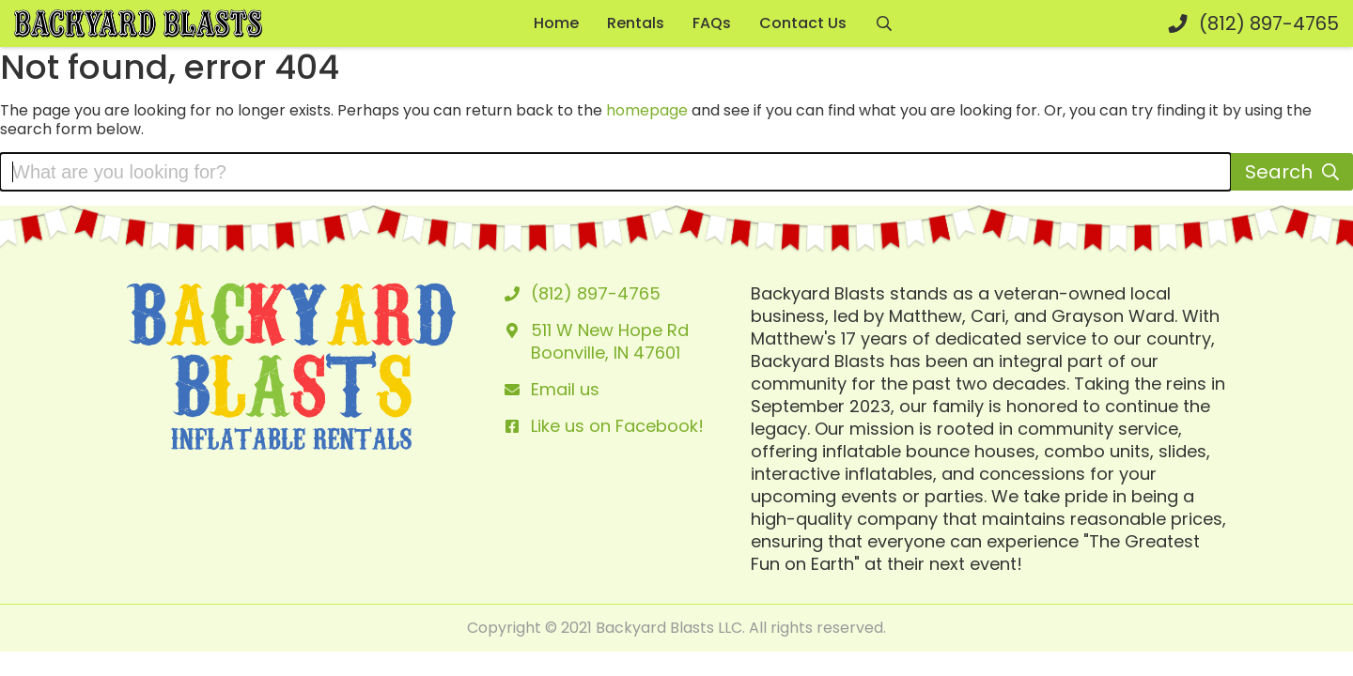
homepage (647, 110)
